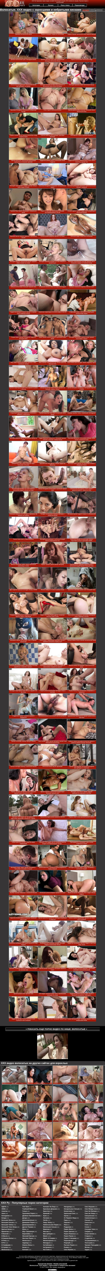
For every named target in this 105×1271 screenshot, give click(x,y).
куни (45, 1216)
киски (24, 1247)
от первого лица (70, 1218)
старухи (88, 1236)
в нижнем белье (7, 1238)
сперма (87, 1231)
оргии (66, 1216)
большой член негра (9, 1227)
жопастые (26, 1240)
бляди (4, 1218)
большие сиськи (8, 1222)
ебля (24, 1229)
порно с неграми (70, 1238)
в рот (3, 1243)
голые (24, 1211)
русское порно (69, 1245)
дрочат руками (27, 1227)
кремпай (46, 1213)
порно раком (68, 1236)
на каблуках (47, 1245)
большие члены (7, 1225)
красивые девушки (50, 1209)
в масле (4, 1236)
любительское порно (51, 1225)
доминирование (28, 1225)
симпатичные (90, 1218)
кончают (25, 1249)
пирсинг (67, 1222)
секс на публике (91, 1211)
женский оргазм (28, 1236)
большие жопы (7, 1220)
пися (65, 1225)
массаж (46, 1231)
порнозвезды (69, 1240)
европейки (26, 1234)
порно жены (68, 1229)
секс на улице (90, 1213)
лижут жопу (47, 1222)
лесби (45, 1220)
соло (86, 1225)
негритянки (68, 1211)
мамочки (46, 1229)
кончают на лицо (49, 1206)
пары (66, 1220)
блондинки (5, 1216)
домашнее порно (28, 1222)
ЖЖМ (3, 1209)
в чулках (5, 1247)
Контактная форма (45, 1264)
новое (92, 10)
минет (45, 1236)
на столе (46, 1249)
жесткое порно (27, 1238)
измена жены (27, 1245)
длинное (98, 10)
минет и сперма (49, 1238)
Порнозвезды (80, 5)
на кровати (47, 1247)
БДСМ (4, 1206)
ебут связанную (28, 1231)
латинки (46, 1218)
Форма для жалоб (60, 1264)
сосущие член (90, 1229)
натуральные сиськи (71, 1209)
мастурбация (48, 1234)
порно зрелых (69, 1231)
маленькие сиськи (50, 1227)
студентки (88, 1238)
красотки (46, 1211)
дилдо (24, 1218)
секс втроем (68, 1249)
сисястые (88, 1222)
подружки (67, 1227)
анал (3, 1213)
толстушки (88, 1243)
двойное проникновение (31, 1216)
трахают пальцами (91, 1245)
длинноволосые (28, 1220)
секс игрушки (90, 1206)
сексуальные (89, 1216)
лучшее (86, 10)
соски (87, 1227)
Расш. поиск (65, 5)
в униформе (6, 1245)
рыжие (66, 1247)
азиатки (4, 1211)
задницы (25, 1243)
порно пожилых (70, 1234)
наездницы (68, 1206)
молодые (46, 1243)
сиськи (87, 1220)
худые (87, 1249)
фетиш (87, 1247)
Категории (36, 5)
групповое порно (28, 1213)
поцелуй (67, 1243)
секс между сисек (91, 1209)
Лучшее (50, 5)
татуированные (90, 1240)
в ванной (5, 1234)
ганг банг (25, 1206)
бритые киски (7, 1229)
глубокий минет (28, 1209)
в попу (4, 1240)
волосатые (6, 1249)
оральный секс (69, 1213)
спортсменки (89, 1234)
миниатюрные (48, 1240)
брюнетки (5, 1231)
